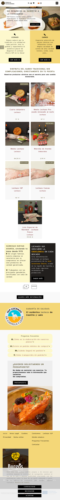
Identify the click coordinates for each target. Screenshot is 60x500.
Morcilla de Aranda (42, 149)
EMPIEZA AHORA (35, 24)
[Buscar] (28, 3)
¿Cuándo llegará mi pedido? (30, 351)
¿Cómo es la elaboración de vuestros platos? (30, 340)
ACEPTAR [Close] (30, 495)
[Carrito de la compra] (33, 3)
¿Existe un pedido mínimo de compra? (30, 346)
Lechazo (17, 112)
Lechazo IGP (17, 188)
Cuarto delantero (17, 110)
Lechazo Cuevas (43, 188)
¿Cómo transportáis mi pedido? (30, 355)
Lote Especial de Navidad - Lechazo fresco (30, 229)
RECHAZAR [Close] (29, 491)
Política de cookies (22, 482)
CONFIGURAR (29, 486)
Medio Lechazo (17, 149)
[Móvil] (41, 3)
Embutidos (42, 151)
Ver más (15, 60)
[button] (31, 3)
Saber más (38, 278)
